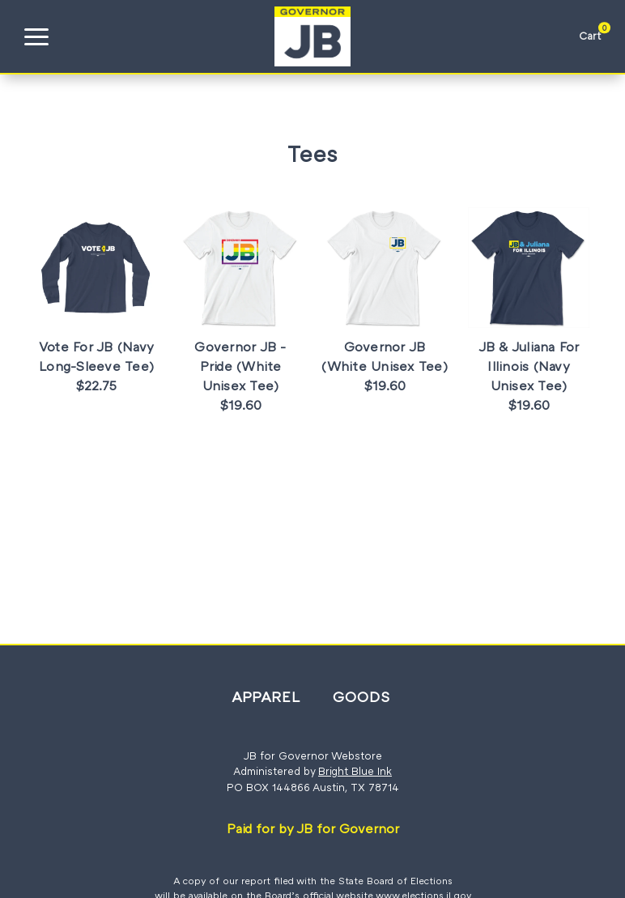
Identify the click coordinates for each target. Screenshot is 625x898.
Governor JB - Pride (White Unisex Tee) (240, 366)
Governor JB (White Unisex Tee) (384, 356)
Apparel (266, 696)
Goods (361, 696)
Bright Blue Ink (355, 770)
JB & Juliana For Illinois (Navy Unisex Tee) (529, 366)
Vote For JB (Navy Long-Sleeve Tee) (96, 356)
